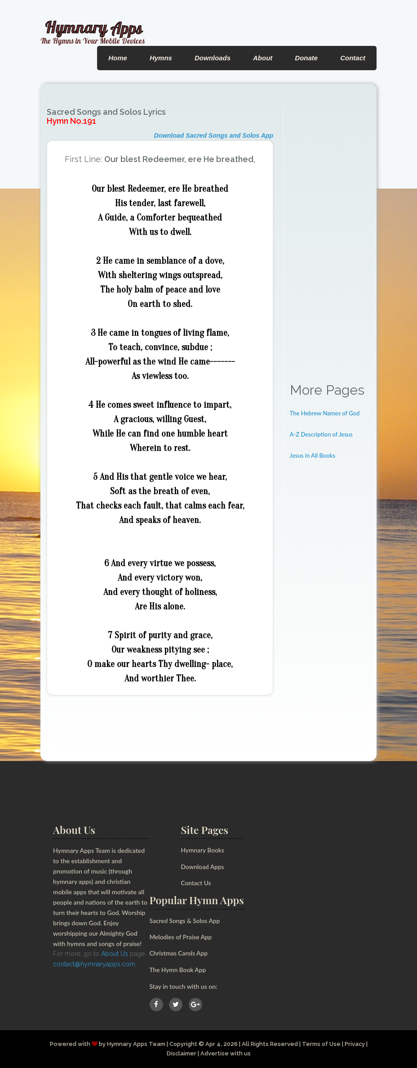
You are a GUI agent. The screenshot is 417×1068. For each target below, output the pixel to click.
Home (117, 58)
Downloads (213, 58)
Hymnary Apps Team (135, 1044)
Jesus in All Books (313, 455)
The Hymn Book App (179, 969)
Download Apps (203, 866)
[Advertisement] (330, 238)
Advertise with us (225, 1053)
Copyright (183, 1044)
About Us (114, 953)
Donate (306, 58)
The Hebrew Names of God (325, 413)
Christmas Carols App (179, 953)
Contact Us (196, 883)
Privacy (355, 1044)
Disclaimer (181, 1053)
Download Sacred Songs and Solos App (213, 135)
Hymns (161, 58)
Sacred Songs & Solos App (186, 920)
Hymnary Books (203, 850)
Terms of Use (321, 1044)
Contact (352, 58)
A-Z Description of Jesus (321, 434)
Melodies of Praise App (181, 937)
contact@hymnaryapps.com (94, 964)
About (262, 58)
